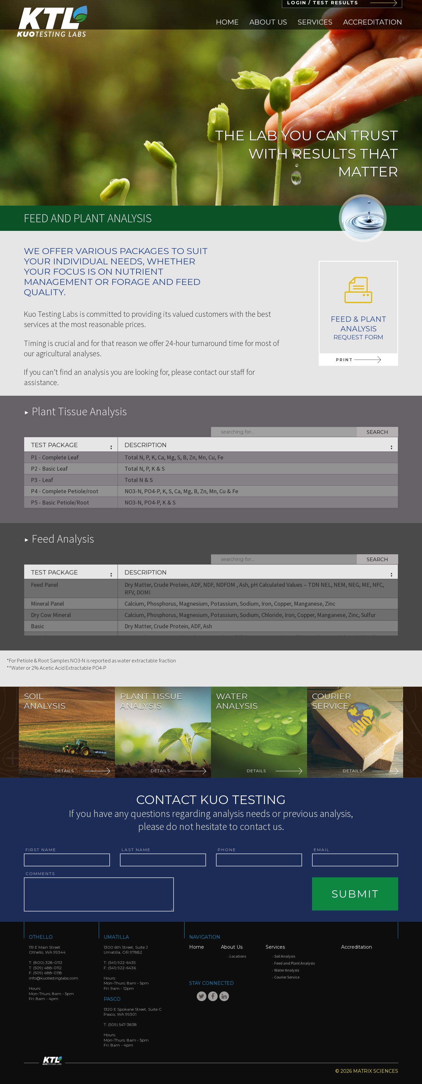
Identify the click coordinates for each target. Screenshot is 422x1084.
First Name (41, 850)
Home (227, 22)
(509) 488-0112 (47, 967)
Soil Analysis (284, 956)
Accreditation (372, 22)
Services (315, 22)
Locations (238, 956)
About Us (268, 22)
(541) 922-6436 (122, 967)
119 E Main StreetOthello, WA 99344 (47, 950)
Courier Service (286, 977)
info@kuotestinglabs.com (53, 978)
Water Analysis (286, 970)
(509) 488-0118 (47, 972)
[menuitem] (227, 22)
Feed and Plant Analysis (294, 963)
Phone (227, 850)
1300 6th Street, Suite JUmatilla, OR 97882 (126, 950)
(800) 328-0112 (47, 962)
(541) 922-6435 (121, 962)
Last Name (136, 850)
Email (322, 850)
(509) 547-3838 (122, 1024)
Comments (40, 874)
